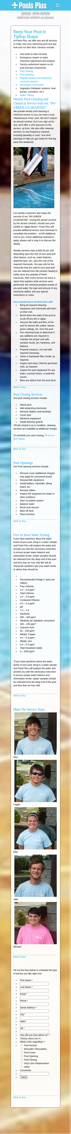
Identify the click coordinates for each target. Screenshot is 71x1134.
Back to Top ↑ (20, 387)
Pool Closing (26, 71)
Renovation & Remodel (32, 85)
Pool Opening (27, 74)
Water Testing (27, 95)
